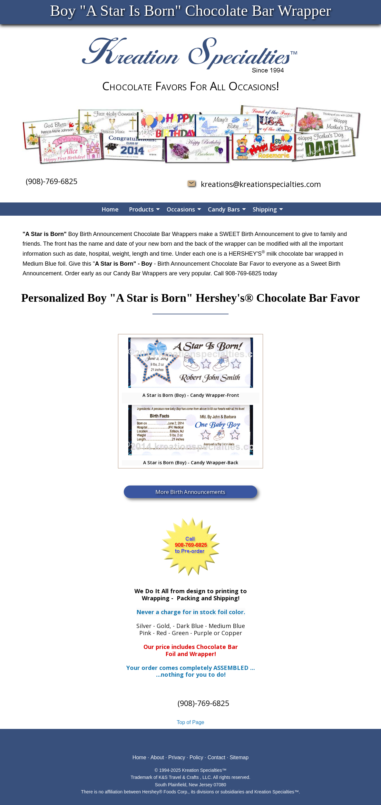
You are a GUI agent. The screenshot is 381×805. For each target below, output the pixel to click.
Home (139, 757)
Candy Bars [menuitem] (224, 209)
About (157, 757)
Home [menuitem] (110, 209)
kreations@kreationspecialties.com (258, 184)
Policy (196, 757)
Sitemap (239, 757)
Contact (216, 757)
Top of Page (190, 722)
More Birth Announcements (190, 492)
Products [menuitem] (141, 209)
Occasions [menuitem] (181, 209)
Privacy (176, 757)
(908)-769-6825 (51, 181)
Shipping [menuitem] (265, 209)
